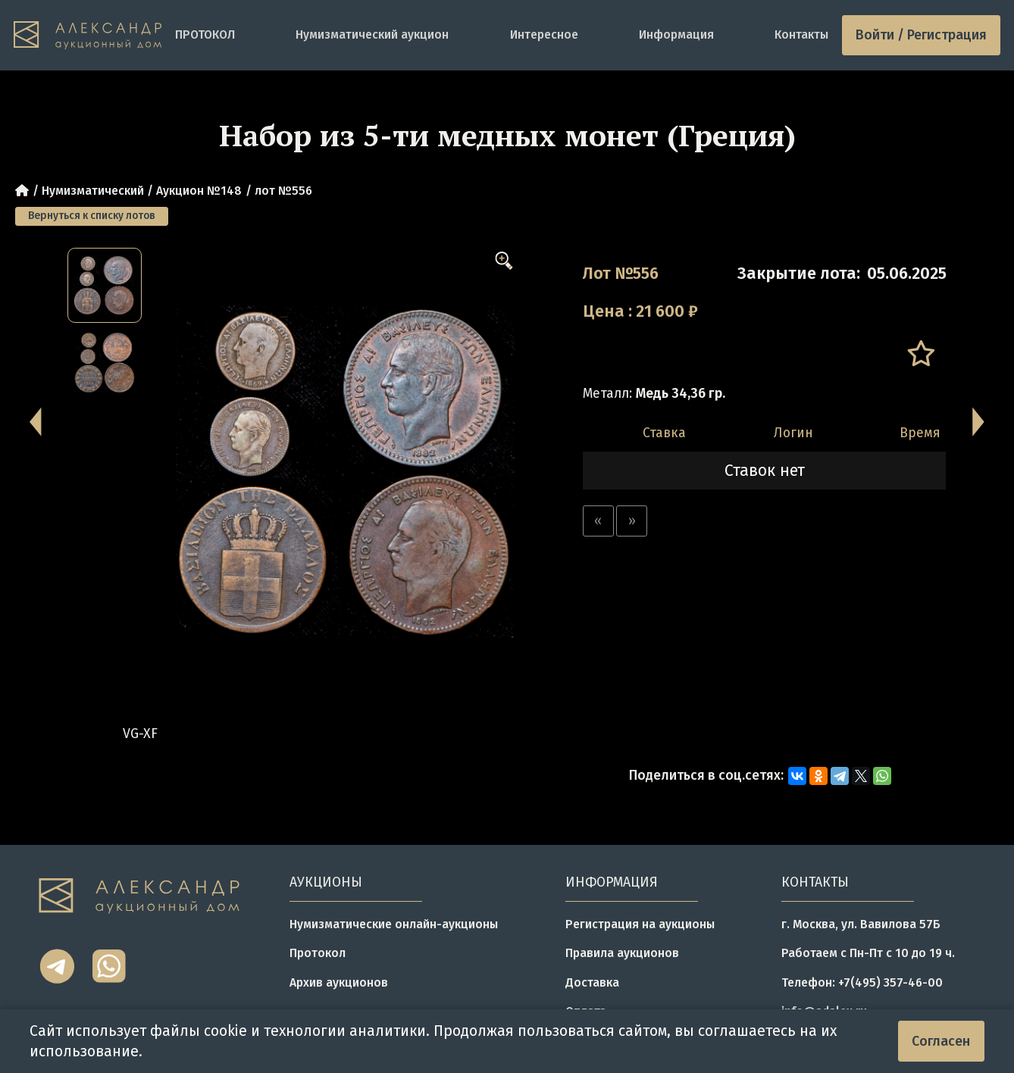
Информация (676, 34)
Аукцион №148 (199, 190)
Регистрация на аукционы (640, 924)
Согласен (941, 1041)
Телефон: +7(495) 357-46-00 (862, 982)
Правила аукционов (622, 953)
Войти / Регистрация (921, 35)
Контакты (801, 34)
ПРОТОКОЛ (205, 34)
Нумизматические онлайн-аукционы (393, 924)
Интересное (544, 34)
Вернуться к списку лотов (91, 215)
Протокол (317, 953)
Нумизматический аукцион (372, 34)
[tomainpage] (88, 34)
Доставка (592, 982)
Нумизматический (93, 190)
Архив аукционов (338, 982)
